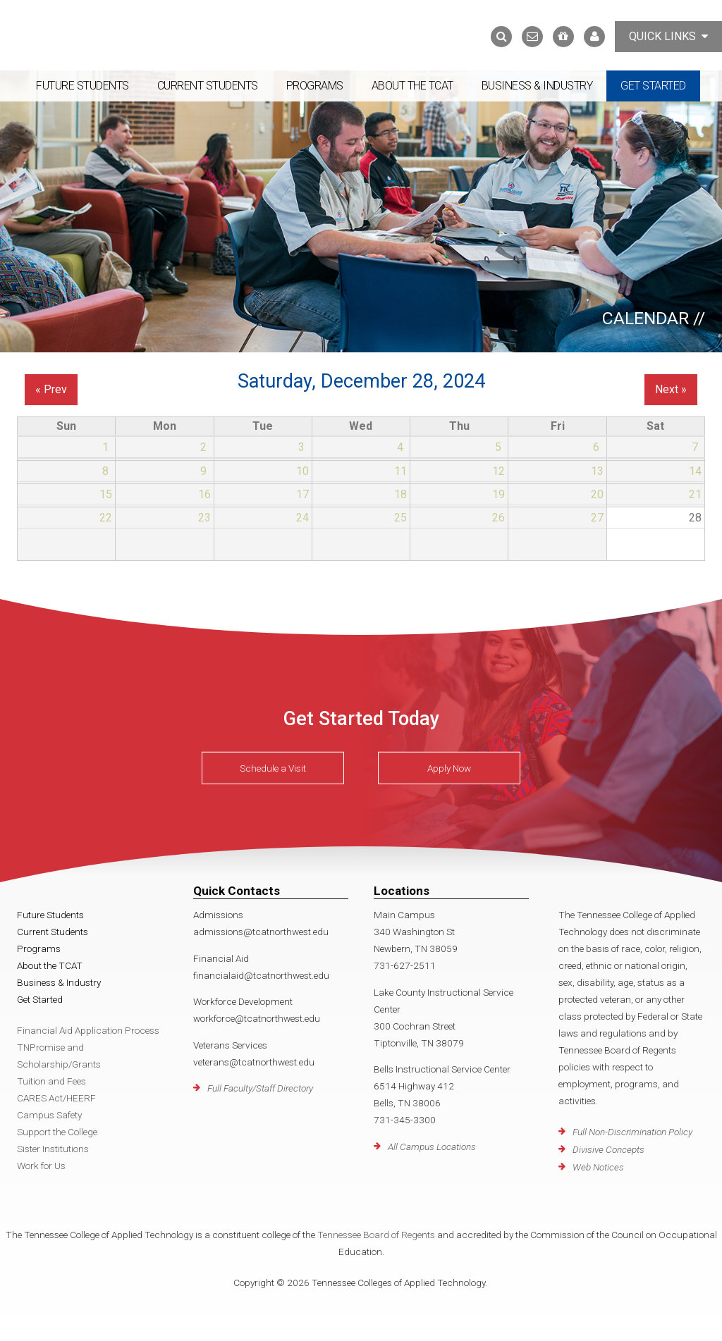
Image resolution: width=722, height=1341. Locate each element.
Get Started (653, 85)
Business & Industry (537, 85)
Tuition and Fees (51, 1081)
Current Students (207, 85)
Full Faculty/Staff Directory (260, 1088)
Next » (671, 389)
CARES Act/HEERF (56, 1098)
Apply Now (449, 768)
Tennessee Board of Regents (376, 1234)
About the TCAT (412, 85)
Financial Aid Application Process (88, 1030)
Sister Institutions (53, 1148)
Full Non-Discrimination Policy (632, 1131)
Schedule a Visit (273, 768)
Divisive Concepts (608, 1149)
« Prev (51, 389)
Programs (314, 85)
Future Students (82, 85)
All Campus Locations (432, 1146)
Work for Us (41, 1165)
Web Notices (598, 1167)
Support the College (57, 1131)
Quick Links (668, 36)
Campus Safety (49, 1114)
